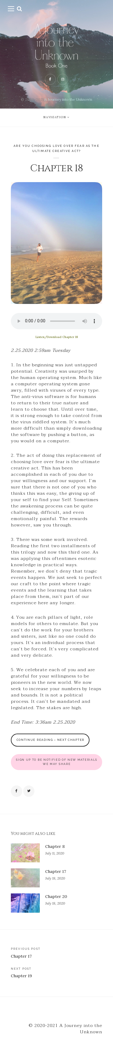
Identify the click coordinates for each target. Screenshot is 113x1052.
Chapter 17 (55, 871)
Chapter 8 (55, 846)
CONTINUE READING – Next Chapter (50, 739)
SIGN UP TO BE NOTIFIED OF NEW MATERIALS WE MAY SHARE (56, 762)
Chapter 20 (56, 896)
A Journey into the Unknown (68, 99)
